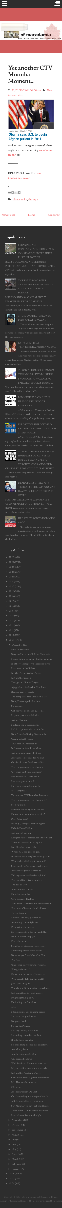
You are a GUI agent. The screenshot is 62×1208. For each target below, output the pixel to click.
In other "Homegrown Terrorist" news (30, 663)
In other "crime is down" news (26, 673)
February (16, 1163)
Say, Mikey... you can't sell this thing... (30, 1105)
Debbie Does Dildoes (22, 828)
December (17, 644)
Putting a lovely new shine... (25, 1030)
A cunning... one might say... (25, 922)
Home (31, 214)
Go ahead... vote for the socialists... (28, 762)
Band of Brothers (20, 649)
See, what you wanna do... (24, 781)
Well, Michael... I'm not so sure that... (29, 1063)
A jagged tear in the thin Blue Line (28, 687)
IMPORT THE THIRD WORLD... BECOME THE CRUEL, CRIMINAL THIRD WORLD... (37, 428)
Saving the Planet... (20, 1025)
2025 (11, 562)
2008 (11, 1173)
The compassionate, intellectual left (29, 696)
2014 (11, 615)
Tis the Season (18, 913)
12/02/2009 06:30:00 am (26, 90)
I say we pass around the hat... (26, 715)
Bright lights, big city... (22, 997)
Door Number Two (21, 894)
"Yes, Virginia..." (19, 790)
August (15, 1134)
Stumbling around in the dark (26, 1035)
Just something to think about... (27, 993)
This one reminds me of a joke (26, 842)
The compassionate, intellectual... (28, 767)
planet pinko (20, 199)
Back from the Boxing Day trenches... (30, 734)
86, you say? (17, 706)
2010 (11, 635)
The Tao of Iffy (19, 884)
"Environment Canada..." (23, 889)
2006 (11, 1183)
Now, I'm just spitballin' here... (26, 701)
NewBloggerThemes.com (50, 1201)
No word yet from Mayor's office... (29, 955)
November (17, 1120)
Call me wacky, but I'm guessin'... (27, 710)
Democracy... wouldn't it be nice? (28, 814)
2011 (11, 630)
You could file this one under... (26, 880)
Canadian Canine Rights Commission (30, 1077)
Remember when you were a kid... (28, 809)
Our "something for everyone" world (29, 1096)
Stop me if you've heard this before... (29, 866)
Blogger (54, 1197)
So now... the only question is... (26, 917)
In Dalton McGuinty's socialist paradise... (32, 856)
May (14, 1149)
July (14, 1139)
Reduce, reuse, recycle (22, 691)
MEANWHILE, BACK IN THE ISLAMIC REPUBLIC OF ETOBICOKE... (34, 401)
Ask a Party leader (20, 1049)
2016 (11, 606)
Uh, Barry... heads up (21, 1058)
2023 (11, 571)
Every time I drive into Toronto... (28, 974)
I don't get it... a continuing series (28, 1011)
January (15, 1168)
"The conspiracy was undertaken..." (28, 964)
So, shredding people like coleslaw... (29, 1044)
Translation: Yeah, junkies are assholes (30, 988)
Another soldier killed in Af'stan (27, 757)
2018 (11, 596)
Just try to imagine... (21, 983)
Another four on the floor (24, 1054)
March (15, 1159)
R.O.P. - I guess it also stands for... (28, 729)
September (17, 1129)
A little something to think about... (28, 1101)
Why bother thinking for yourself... (29, 861)
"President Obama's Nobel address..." (29, 908)
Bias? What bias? (19, 818)
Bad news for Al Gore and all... (26, 776)
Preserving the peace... (22, 927)
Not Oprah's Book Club (23, 847)
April (14, 1154)
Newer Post (8, 214)
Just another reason (21, 677)
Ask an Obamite (19, 720)
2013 (11, 620)
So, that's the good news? (24, 1016)
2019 (11, 591)
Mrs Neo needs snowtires (24, 1082)
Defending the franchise (23, 1002)
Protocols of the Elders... (24, 668)
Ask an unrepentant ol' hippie (26, 753)
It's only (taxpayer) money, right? (28, 823)
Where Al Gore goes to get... (25, 851)
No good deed (18, 1021)
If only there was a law (22, 1040)
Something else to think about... (27, 950)
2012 (11, 625)
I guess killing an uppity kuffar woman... (31, 659)
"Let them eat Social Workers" (26, 771)
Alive (14, 1007)
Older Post (54, 214)
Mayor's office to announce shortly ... (30, 1068)
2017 (11, 601)
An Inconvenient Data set (24, 1091)
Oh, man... (16, 1087)
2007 (12, 1178)
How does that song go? (23, 936)
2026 (11, 557)
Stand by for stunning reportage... (28, 945)
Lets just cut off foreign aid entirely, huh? (32, 837)
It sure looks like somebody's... (26, 1115)
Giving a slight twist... (22, 738)
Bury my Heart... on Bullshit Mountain (30, 654)
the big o (33, 199)
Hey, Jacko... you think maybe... (26, 786)
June (14, 1144)
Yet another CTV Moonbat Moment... (30, 74)
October (16, 1125)
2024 (11, 566)
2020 (11, 586)
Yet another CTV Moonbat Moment (29, 795)
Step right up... (18, 804)
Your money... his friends (24, 743)
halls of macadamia (30, 1197)
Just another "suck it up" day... (26, 1072)
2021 (11, 581)
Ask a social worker (21, 833)
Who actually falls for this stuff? (27, 978)
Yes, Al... (15, 960)
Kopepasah (15, 1201)
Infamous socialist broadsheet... (27, 748)
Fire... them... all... (20, 941)
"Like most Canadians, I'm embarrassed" (31, 903)
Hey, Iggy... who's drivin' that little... (29, 931)
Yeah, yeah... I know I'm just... (25, 682)
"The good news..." (20, 969)
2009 (11, 639)
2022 (11, 576)
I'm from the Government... (25, 724)
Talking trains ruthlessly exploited (28, 875)
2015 (11, 610)
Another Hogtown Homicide (26, 870)
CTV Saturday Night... (22, 898)
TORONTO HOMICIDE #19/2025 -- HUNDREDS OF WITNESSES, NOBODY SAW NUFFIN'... (37, 455)
